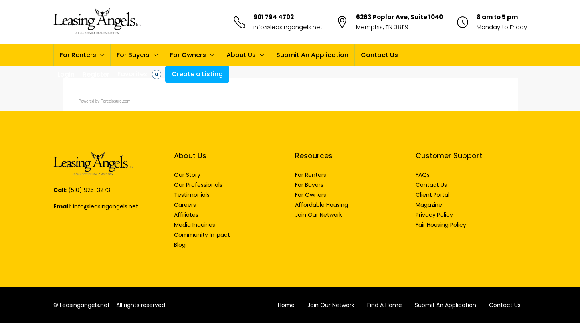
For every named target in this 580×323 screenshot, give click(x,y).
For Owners (188, 54)
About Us (241, 54)
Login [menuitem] (66, 74)
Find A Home (384, 305)
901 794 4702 (273, 17)
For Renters (78, 54)
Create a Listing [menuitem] (197, 74)
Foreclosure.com (115, 101)
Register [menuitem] (96, 74)
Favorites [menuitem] (139, 74)
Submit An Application (312, 54)
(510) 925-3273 (89, 190)
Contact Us (379, 54)
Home (286, 305)
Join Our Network (330, 305)
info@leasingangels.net (288, 27)
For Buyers (133, 54)
